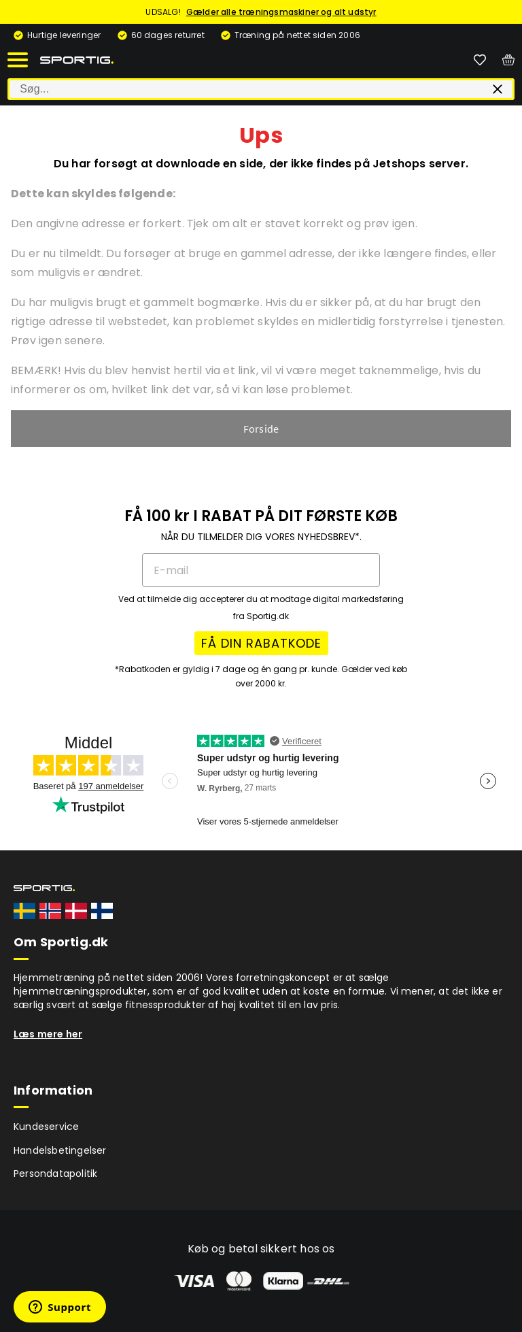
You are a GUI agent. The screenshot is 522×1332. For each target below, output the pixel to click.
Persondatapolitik (55, 1173)
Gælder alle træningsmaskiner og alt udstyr (281, 12)
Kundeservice (46, 1126)
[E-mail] (261, 570)
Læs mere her (48, 1034)
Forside (261, 428)
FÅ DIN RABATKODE (261, 643)
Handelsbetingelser (60, 1150)
